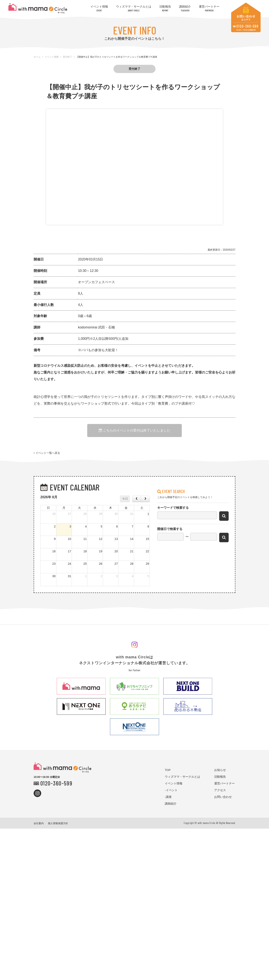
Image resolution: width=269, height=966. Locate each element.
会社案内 (39, 826)
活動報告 (165, 8)
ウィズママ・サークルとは (133, 8)
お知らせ (220, 773)
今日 (125, 502)
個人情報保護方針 (58, 826)
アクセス (220, 793)
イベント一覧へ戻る (47, 455)
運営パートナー (209, 8)
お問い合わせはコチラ (246, 17)
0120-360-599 (56, 786)
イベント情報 (99, 8)
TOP (168, 773)
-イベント (171, 793)
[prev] (136, 502)
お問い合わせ (223, 800)
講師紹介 (185, 8)
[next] (145, 502)
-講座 (168, 800)
